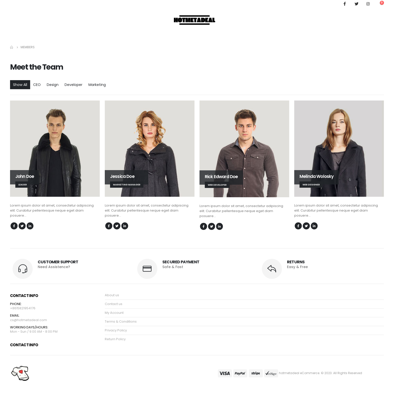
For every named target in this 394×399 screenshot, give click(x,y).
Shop (34, 36)
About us (112, 295)
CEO (37, 84)
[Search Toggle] (334, 4)
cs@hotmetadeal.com (28, 320)
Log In (376, 36)
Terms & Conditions (121, 322)
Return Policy (115, 339)
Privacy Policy (116, 330)
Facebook (14, 226)
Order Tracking (77, 36)
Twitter (22, 226)
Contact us (113, 304)
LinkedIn (31, 226)
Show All (20, 84)
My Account (107, 36)
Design (53, 84)
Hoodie (18, 36)
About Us (51, 36)
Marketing (97, 84)
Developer (73, 84)
